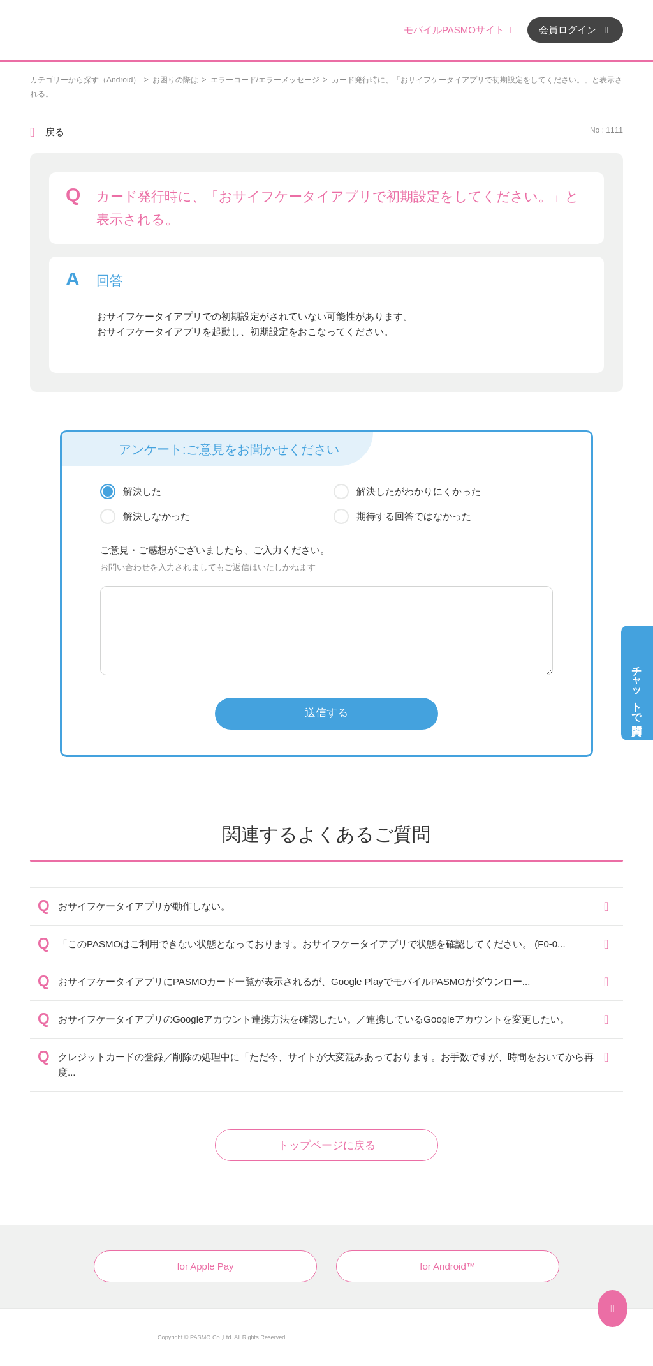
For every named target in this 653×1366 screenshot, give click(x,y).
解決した (142, 491)
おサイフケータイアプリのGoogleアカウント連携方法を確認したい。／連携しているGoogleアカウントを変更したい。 (313, 1019)
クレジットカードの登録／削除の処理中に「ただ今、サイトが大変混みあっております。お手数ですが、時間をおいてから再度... (326, 1064)
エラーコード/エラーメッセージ (264, 79)
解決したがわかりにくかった (418, 491)
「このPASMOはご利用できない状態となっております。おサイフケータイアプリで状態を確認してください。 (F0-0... (312, 943)
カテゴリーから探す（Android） (85, 79)
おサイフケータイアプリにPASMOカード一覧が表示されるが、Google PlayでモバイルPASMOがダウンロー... (294, 981)
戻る (54, 131)
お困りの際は (175, 79)
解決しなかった (156, 516)
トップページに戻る (327, 1145)
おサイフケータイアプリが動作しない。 (144, 906)
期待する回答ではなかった (413, 516)
